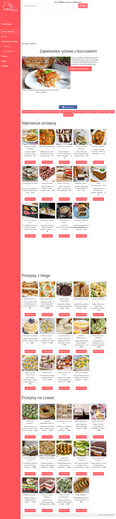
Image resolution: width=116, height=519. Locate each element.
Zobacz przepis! (30, 162)
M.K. (113, 515)
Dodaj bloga (7, 24)
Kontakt (5, 66)
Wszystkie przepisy (10, 41)
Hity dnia (6, 46)
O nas (4, 36)
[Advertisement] (68, 25)
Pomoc (4, 56)
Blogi (4, 61)
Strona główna (8, 31)
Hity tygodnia (8, 51)
